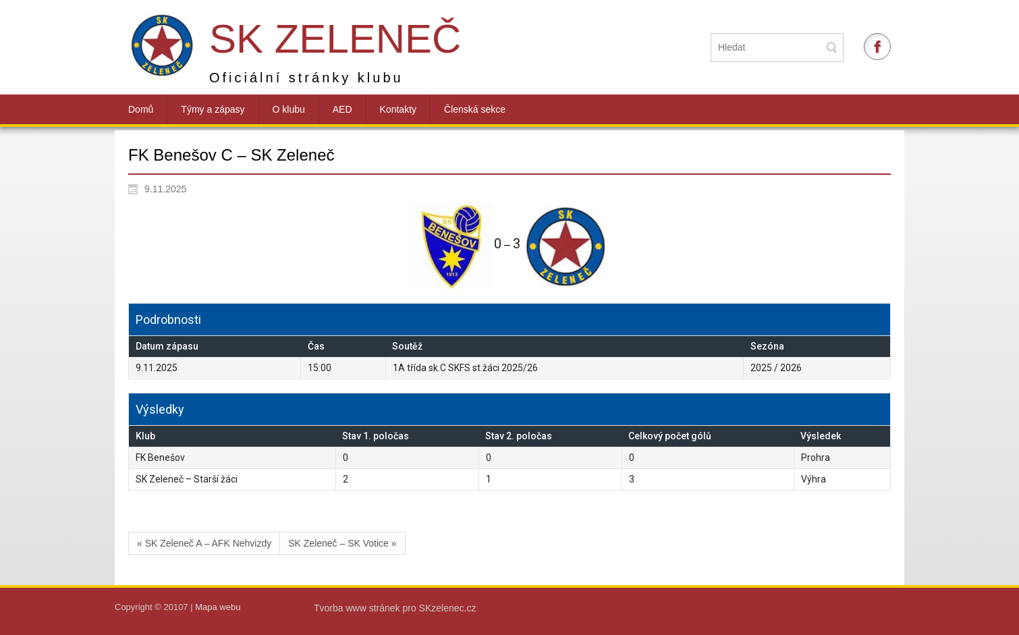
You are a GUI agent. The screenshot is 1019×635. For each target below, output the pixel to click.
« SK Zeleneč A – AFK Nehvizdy (204, 543)
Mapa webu (217, 607)
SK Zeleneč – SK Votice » (342, 543)
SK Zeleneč (335, 38)
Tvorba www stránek (358, 608)
